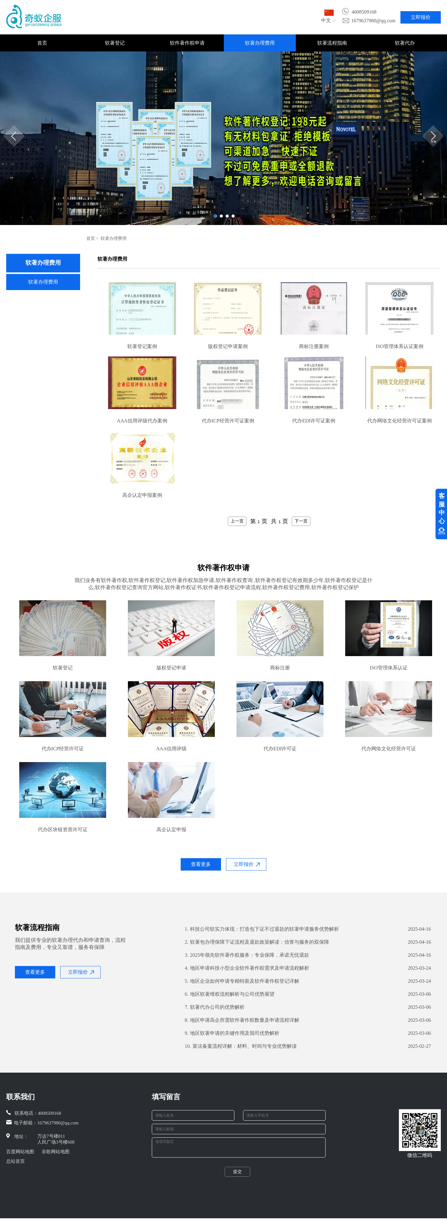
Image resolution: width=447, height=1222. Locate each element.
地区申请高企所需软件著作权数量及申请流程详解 (242, 1020)
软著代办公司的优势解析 (215, 1007)
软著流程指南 (332, 43)
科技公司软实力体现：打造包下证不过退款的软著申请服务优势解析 (262, 929)
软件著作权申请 (187, 43)
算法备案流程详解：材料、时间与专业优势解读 (241, 1046)
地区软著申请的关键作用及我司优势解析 (232, 1033)
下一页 (301, 520)
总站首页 (15, 1161)
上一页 (237, 520)
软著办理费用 (260, 43)
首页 (42, 43)
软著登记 (115, 43)
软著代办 (405, 43)
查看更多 (201, 864)
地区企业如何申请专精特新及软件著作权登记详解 (242, 981)
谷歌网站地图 (56, 1151)
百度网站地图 (20, 1151)
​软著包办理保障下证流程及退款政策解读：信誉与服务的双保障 (257, 942)
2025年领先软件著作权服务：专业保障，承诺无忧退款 (247, 955)
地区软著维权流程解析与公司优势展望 (229, 994)
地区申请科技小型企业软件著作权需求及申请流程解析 (247, 968)
